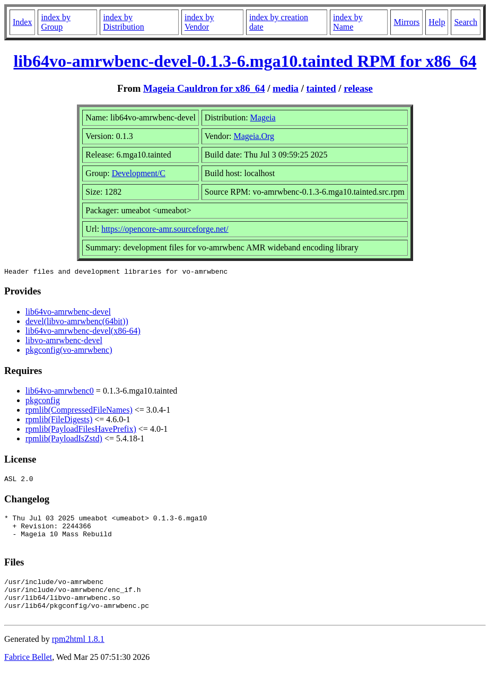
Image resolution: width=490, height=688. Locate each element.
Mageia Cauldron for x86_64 (204, 88)
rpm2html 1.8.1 (78, 656)
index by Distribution (123, 22)
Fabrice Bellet (28, 674)
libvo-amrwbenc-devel (63, 341)
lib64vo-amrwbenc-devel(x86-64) (83, 332)
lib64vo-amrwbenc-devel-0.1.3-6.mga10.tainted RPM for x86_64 (244, 61)
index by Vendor (199, 22)
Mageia (263, 117)
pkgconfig (42, 401)
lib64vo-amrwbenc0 (59, 392)
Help (436, 22)
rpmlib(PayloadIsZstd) (63, 440)
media (286, 88)
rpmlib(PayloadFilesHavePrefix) (80, 430)
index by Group (56, 22)
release (358, 88)
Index (22, 22)
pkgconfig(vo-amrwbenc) (68, 351)
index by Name (348, 22)
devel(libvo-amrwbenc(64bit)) (76, 322)
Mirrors (406, 22)
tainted (321, 88)
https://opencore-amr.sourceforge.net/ (165, 228)
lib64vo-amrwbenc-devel (68, 313)
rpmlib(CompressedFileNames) (79, 411)
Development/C (138, 173)
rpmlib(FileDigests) (58, 420)
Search (465, 22)
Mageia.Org (253, 136)
